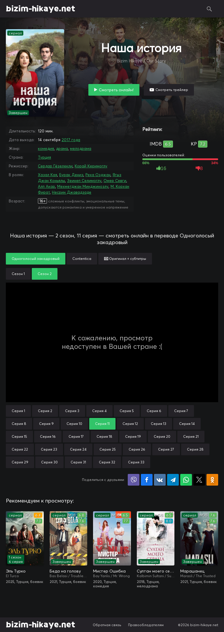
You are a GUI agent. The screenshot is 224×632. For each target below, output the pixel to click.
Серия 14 (187, 423)
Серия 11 (102, 423)
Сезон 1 (18, 274)
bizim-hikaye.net (40, 8)
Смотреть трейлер (171, 89)
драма (62, 148)
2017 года (71, 139)
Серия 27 (166, 449)
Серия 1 (18, 411)
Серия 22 (20, 449)
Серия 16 (48, 436)
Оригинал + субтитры (125, 258)
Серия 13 (158, 423)
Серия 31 (78, 462)
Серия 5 (127, 411)
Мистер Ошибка (109, 571)
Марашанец (192, 571)
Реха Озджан (98, 174)
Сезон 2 (45, 274)
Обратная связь (107, 625)
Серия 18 (104, 436)
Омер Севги (115, 180)
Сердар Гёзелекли (55, 166)
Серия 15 (19, 436)
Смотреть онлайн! (116, 89)
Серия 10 (74, 423)
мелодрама (80, 148)
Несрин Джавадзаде (71, 192)
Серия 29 (20, 462)
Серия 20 (162, 436)
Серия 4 (99, 411)
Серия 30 (49, 462)
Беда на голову (65, 571)
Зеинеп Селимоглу (84, 180)
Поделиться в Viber (133, 480)
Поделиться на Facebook (147, 480)
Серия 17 (76, 436)
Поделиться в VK (160, 480)
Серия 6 (154, 411)
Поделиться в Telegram (173, 480)
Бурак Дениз (71, 174)
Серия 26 (137, 449)
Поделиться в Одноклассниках (212, 480)
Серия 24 (78, 449)
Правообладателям (146, 625)
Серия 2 (45, 411)
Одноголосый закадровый (36, 258)
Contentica (81, 258)
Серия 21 (191, 436)
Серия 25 (107, 449)
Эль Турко (16, 571)
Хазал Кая (47, 174)
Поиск (209, 8)
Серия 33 (136, 462)
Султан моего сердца (156, 571)
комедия (46, 148)
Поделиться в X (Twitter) (199, 480)
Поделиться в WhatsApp (186, 480)
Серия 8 (19, 423)
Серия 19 (133, 436)
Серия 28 (195, 449)
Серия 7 (181, 411)
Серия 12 (130, 423)
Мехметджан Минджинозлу (82, 186)
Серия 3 (72, 411)
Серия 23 (49, 449)
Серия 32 (107, 462)
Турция (44, 157)
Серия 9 (46, 423)
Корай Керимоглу (91, 166)
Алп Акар (46, 186)
